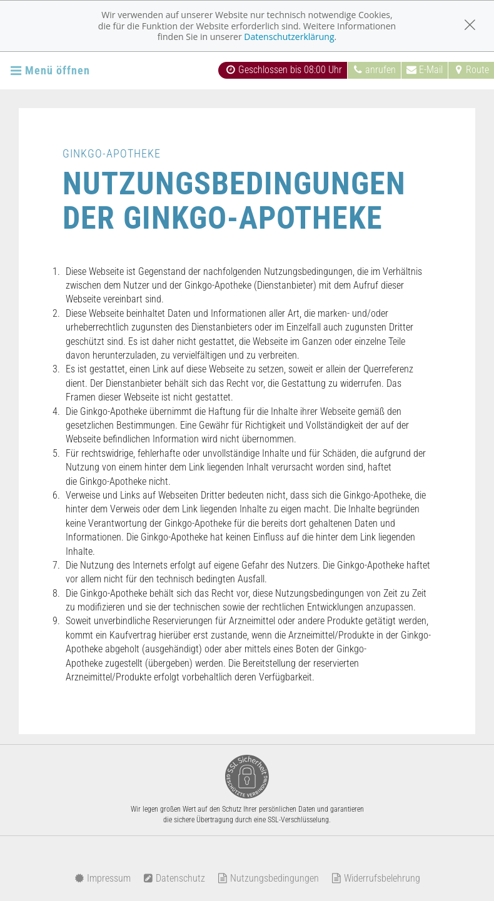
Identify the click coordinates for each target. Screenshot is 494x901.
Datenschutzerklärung (289, 36)
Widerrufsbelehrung (375, 878)
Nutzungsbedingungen (268, 878)
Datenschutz (174, 878)
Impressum (102, 878)
